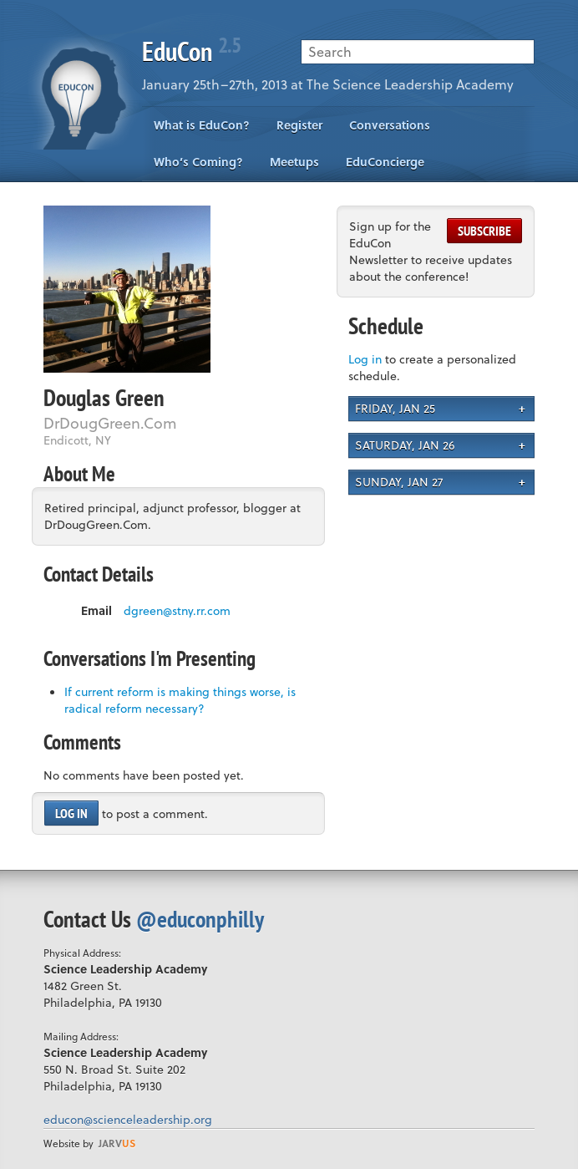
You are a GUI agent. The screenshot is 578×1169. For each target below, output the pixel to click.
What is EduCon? (202, 125)
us (117, 1143)
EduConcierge (385, 161)
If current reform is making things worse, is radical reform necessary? (180, 700)
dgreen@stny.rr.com (177, 610)
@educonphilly (200, 918)
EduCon (191, 51)
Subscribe (484, 230)
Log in (71, 813)
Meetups (294, 161)
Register (299, 125)
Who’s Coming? (198, 161)
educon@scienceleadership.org (127, 1119)
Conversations (389, 125)
